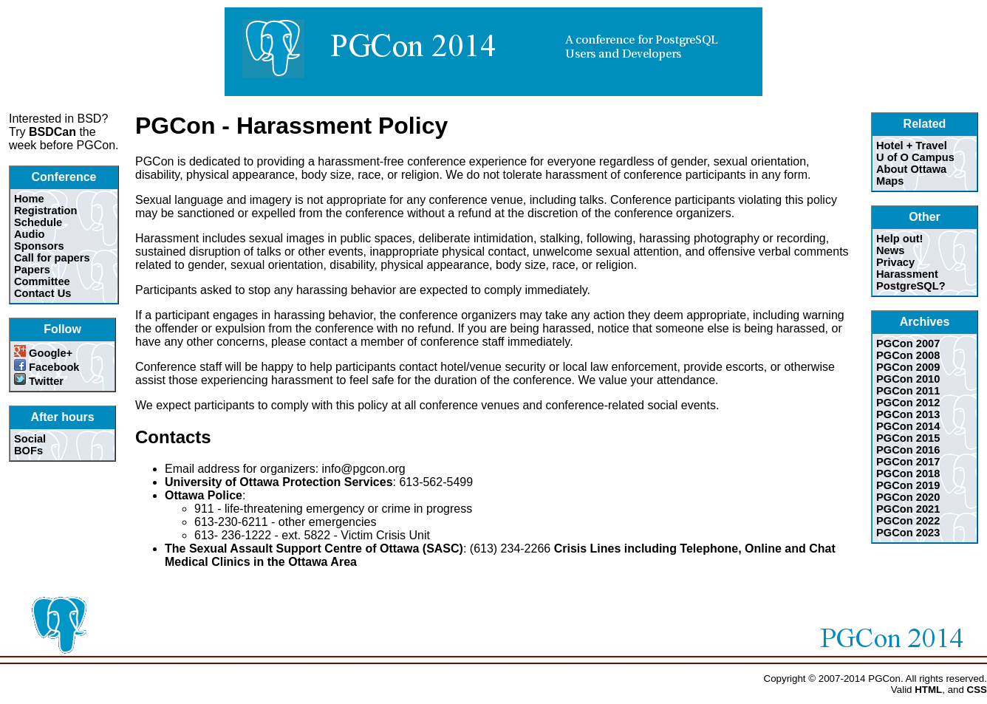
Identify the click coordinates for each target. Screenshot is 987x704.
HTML (928, 689)
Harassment (907, 274)
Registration (46, 210)
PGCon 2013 (908, 414)
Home (29, 199)
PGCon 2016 (908, 450)
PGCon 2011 (908, 391)
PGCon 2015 (908, 438)
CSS (977, 689)
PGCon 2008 (908, 355)
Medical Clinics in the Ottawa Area (261, 562)
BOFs (28, 451)
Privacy (895, 262)
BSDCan (52, 132)
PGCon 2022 (908, 521)
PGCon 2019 (908, 485)
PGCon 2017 (908, 462)
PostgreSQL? (911, 286)
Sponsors (39, 246)
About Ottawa (911, 169)
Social (30, 439)
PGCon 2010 (908, 379)
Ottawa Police (203, 495)
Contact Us (42, 293)
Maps (890, 181)
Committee (42, 281)
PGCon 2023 (908, 533)
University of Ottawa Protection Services (279, 482)
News (890, 250)
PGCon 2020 (908, 497)
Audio (29, 234)
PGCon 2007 (908, 343)
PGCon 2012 (908, 403)
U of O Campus (915, 157)
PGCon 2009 (908, 367)
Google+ (43, 353)
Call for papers (52, 258)
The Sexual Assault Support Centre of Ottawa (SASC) (314, 548)
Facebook (47, 367)
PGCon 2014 (908, 426)
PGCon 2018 (908, 473)
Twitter (39, 381)
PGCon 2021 (908, 509)
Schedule (38, 222)
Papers (32, 270)
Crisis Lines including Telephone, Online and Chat (695, 548)
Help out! (899, 239)
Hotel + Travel (911, 145)
